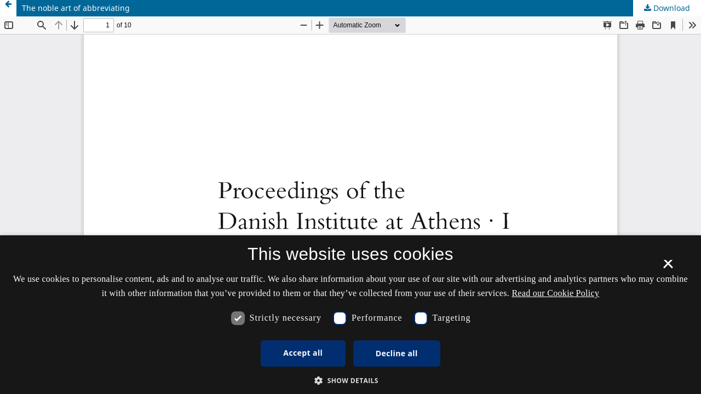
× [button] (668, 267)
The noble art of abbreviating (76, 8)
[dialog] (350, 314)
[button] (350, 380)
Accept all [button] (303, 352)
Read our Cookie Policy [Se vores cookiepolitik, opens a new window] (555, 293)
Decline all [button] (397, 353)
